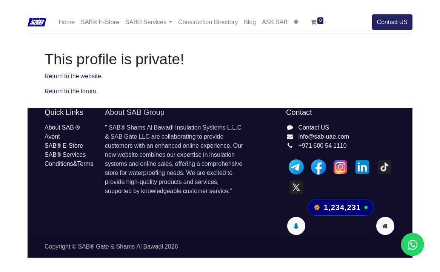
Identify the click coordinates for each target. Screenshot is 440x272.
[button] (296, 21)
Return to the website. (74, 76)
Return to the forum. (71, 91)
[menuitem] (66, 22)
